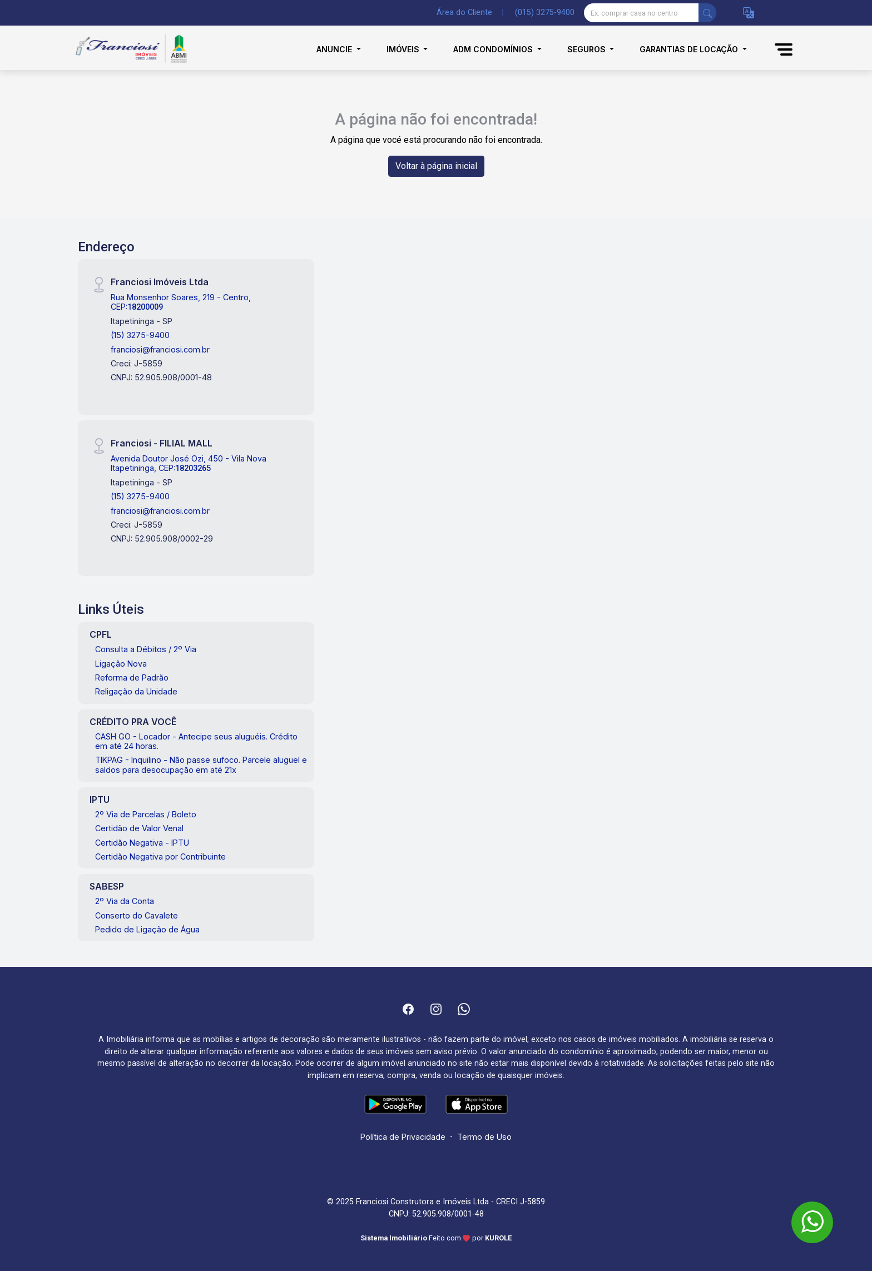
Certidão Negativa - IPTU (142, 842)
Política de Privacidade (402, 1136)
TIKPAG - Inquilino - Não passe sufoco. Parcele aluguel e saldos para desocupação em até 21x (201, 764)
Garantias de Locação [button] (690, 49)
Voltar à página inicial (436, 166)
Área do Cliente (464, 12)
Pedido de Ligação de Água (147, 929)
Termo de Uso (484, 1136)
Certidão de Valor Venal (139, 828)
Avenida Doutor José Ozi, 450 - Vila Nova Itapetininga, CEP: (188, 463)
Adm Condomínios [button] (494, 49)
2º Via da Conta (124, 901)
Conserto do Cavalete (136, 915)
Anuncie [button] (335, 49)
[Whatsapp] (464, 1009)
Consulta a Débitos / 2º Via (145, 649)
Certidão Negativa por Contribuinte (160, 856)
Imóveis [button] (404, 49)
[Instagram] (436, 1009)
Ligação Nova (121, 663)
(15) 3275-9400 (140, 335)
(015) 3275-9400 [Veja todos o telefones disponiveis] (544, 12)
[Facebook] (408, 1009)
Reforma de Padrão (132, 677)
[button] (748, 13)
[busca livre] (707, 12)
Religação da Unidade (136, 691)
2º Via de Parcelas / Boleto (145, 814)
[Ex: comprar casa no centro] (641, 12)
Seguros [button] (587, 49)
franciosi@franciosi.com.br (160, 349)
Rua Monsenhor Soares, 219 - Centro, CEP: (181, 301)
